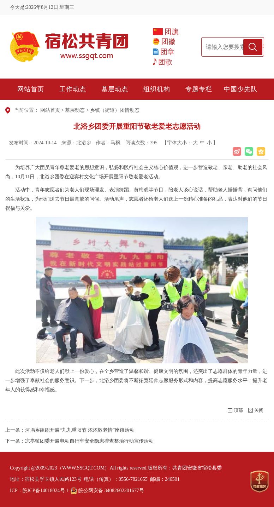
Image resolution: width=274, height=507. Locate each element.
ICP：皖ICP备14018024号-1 (39, 490)
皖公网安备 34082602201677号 (107, 490)
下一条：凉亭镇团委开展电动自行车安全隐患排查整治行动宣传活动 (79, 441)
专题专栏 (198, 89)
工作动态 (72, 89)
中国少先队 (240, 89)
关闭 (258, 410)
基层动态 (114, 89)
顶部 (238, 410)
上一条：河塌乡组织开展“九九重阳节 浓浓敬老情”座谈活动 (70, 430)
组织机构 (156, 89)
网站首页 (30, 89)
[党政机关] (259, 481)
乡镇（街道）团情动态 (114, 110)
